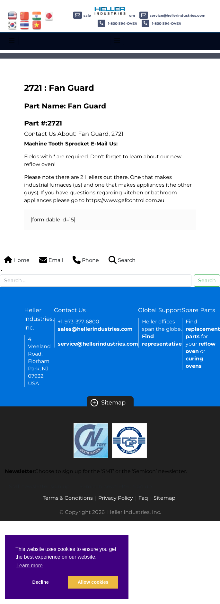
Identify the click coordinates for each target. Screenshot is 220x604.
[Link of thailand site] (24, 25)
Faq (143, 498)
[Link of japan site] (49, 16)
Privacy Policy (115, 498)
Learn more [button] (29, 565)
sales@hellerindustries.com (95, 329)
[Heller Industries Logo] (110, 10)
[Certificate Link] (91, 440)
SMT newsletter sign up (39, 486)
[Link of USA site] (12, 16)
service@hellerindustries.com (172, 15)
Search (207, 280)
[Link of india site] (36, 16)
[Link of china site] (24, 16)
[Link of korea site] (12, 25)
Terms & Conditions (68, 498)
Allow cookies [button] (93, 582)
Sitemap (108, 402)
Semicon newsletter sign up (115, 486)
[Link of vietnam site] (36, 25)
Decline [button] (40, 582)
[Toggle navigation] (12, 40)
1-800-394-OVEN (117, 23)
